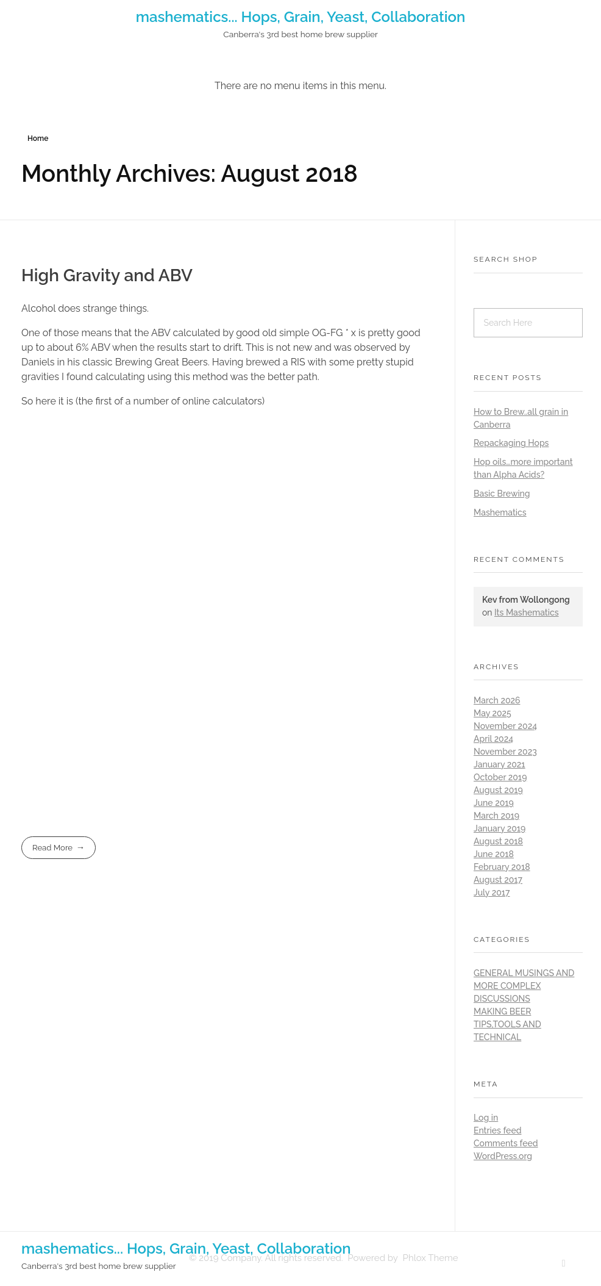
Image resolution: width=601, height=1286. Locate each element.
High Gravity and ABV (107, 275)
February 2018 (502, 867)
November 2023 (505, 751)
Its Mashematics (526, 612)
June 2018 (494, 854)
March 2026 (497, 700)
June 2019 (494, 803)
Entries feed (497, 1130)
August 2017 (498, 880)
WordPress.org (503, 1156)
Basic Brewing (502, 493)
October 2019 (500, 777)
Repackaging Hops (511, 443)
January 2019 (499, 828)
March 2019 (496, 816)
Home (37, 138)
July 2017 (492, 892)
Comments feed (506, 1143)
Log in (486, 1118)
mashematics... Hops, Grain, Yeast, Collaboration (301, 17)
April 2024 (493, 739)
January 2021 (499, 764)
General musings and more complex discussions (524, 986)
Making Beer (502, 1011)
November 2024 (505, 726)
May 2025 (492, 713)
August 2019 (498, 790)
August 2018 (498, 841)
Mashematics (500, 512)
